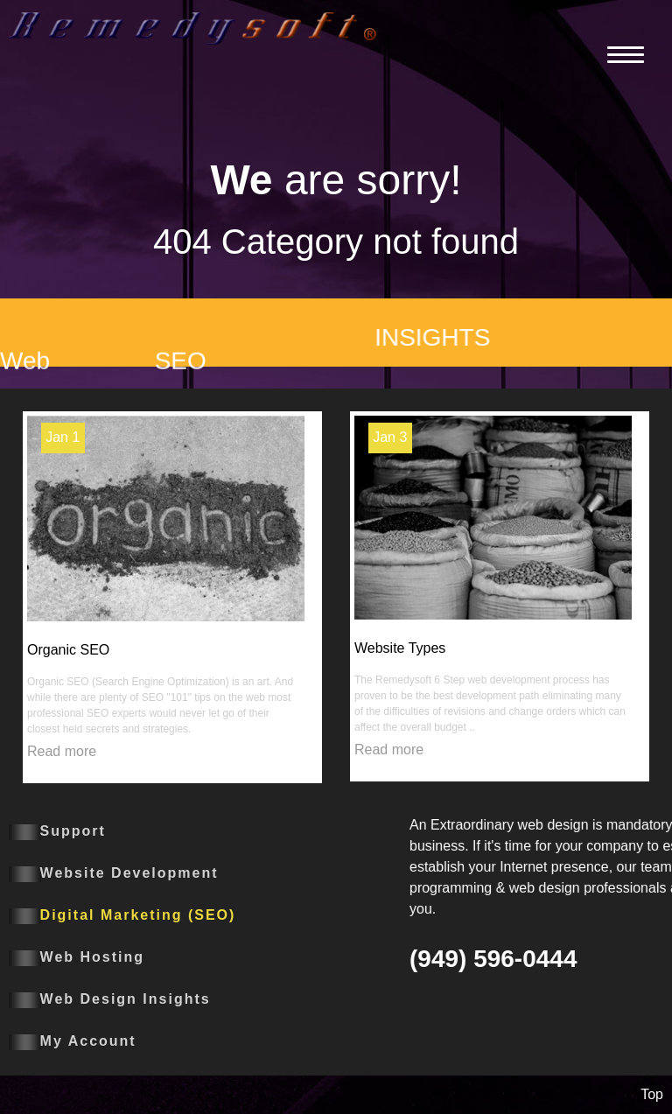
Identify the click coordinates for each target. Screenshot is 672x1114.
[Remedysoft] (192, 26)
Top (651, 1094)
